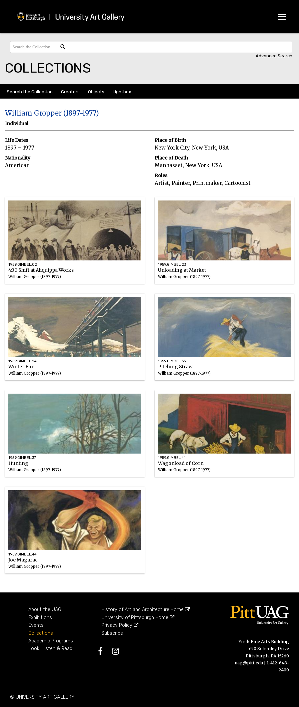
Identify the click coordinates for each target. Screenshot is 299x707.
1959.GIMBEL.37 (22, 458)
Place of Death (171, 158)
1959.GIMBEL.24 (22, 361)
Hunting (74, 473)
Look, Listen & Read (50, 648)
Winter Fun (74, 376)
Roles (161, 175)
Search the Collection (30, 91)
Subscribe (112, 633)
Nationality (17, 158)
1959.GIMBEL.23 (172, 264)
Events (36, 625)
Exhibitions (40, 617)
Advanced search (274, 55)
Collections (40, 633)
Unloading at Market (224, 280)
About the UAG (44, 609)
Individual (16, 124)
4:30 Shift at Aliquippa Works (74, 280)
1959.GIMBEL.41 (172, 458)
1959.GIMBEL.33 (172, 361)
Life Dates (16, 140)
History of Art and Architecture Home (145, 609)
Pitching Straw (224, 376)
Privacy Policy (119, 625)
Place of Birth (170, 140)
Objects (96, 91)
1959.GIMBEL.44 (22, 554)
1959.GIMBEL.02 (22, 264)
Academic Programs (50, 641)
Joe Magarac (74, 569)
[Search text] (33, 47)
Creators (70, 91)
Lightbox (122, 91)
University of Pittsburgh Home (137, 617)
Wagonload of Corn (224, 473)
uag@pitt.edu (249, 662)
